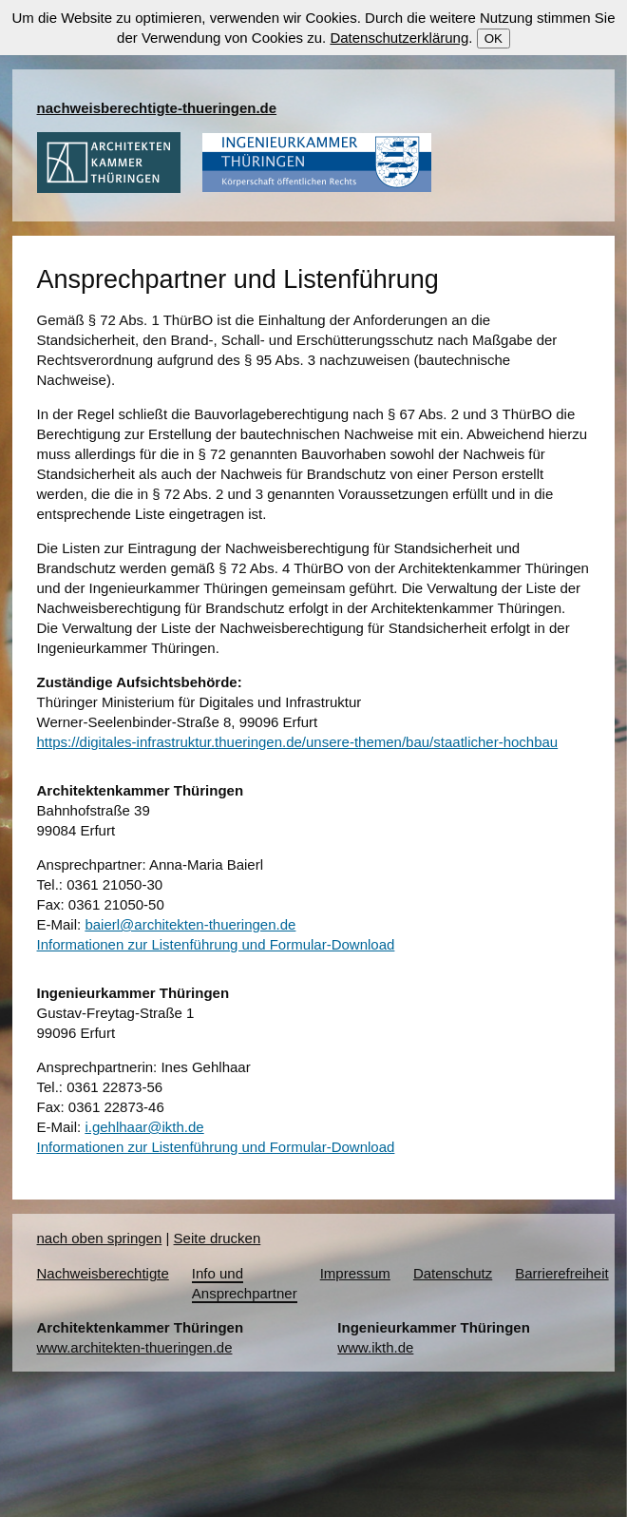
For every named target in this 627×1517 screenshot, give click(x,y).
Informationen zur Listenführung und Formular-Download (216, 944)
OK (493, 38)
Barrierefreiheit (561, 1273)
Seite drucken (217, 1238)
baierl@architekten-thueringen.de (190, 924)
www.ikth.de (375, 1347)
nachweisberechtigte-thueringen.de (157, 108)
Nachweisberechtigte (103, 1273)
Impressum (355, 1273)
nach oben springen (99, 1238)
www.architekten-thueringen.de (135, 1347)
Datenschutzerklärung (399, 37)
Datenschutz (452, 1273)
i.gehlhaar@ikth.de (144, 1127)
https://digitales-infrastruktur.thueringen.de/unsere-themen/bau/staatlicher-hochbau (298, 742)
